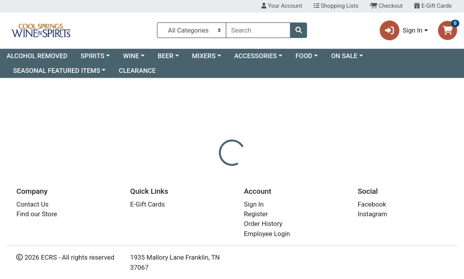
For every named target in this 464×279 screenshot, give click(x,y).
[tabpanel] (328, 217)
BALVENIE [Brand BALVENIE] (289, 213)
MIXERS (204, 56)
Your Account (281, 5)
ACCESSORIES (255, 56)
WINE (131, 56)
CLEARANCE (137, 70)
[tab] (215, 183)
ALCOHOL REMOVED (37, 56)
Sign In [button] (401, 30)
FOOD (303, 56)
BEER (166, 56)
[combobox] (258, 30)
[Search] (258, 30)
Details (215, 182)
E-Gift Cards (433, 5)
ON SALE (344, 56)
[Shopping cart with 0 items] (447, 30)
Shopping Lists (336, 5)
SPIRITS (93, 56)
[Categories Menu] (192, 30)
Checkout (386, 5)
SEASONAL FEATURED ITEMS (56, 70)
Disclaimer (251, 182)
